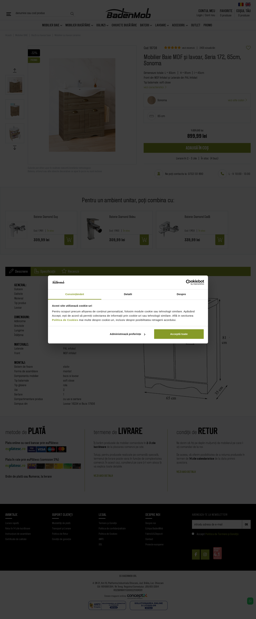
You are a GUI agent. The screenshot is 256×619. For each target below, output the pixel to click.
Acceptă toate (179, 333)
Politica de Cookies (65, 319)
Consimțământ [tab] (74, 294)
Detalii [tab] (128, 294)
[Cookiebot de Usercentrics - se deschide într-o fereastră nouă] (188, 282)
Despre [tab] (181, 294)
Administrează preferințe (127, 333)
